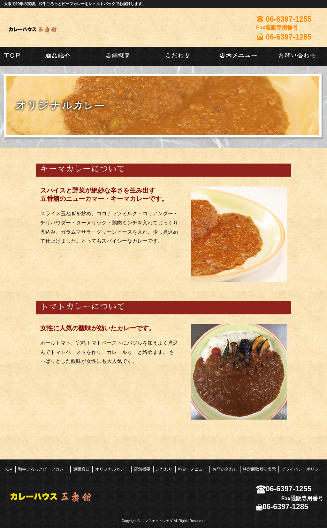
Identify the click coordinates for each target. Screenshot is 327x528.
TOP (8, 469)
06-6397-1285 (282, 506)
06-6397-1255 (283, 489)
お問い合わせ (224, 469)
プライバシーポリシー (302, 469)
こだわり (164, 469)
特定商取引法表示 (259, 469)
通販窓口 (81, 469)
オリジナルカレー (111, 469)
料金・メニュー (192, 469)
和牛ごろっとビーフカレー (43, 469)
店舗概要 (142, 469)
